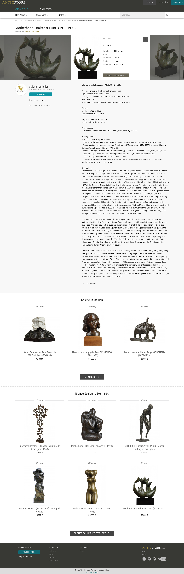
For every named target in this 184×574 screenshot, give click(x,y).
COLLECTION (44, 106)
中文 (166, 2)
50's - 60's (62, 20)
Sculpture (38, 20)
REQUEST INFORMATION (116, 75)
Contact (144, 554)
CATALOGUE (21, 9)
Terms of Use (79, 570)
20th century (72, 20)
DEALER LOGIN (29, 551)
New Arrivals (21, 14)
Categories (52, 550)
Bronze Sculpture (50, 20)
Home (144, 551)
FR (159, 2)
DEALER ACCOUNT (25, 547)
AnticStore (18, 20)
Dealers (82, 550)
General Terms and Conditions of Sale (97, 570)
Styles (51, 553)
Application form (26, 556)
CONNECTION (178, 2)
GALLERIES (45, 9)
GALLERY (33, 106)
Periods (51, 557)
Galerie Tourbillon (39, 86)
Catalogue (28, 20)
